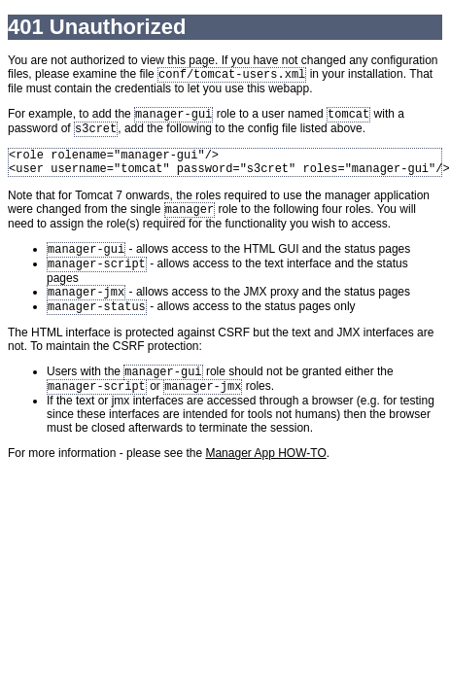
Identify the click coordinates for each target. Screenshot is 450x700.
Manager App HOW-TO (265, 478)
